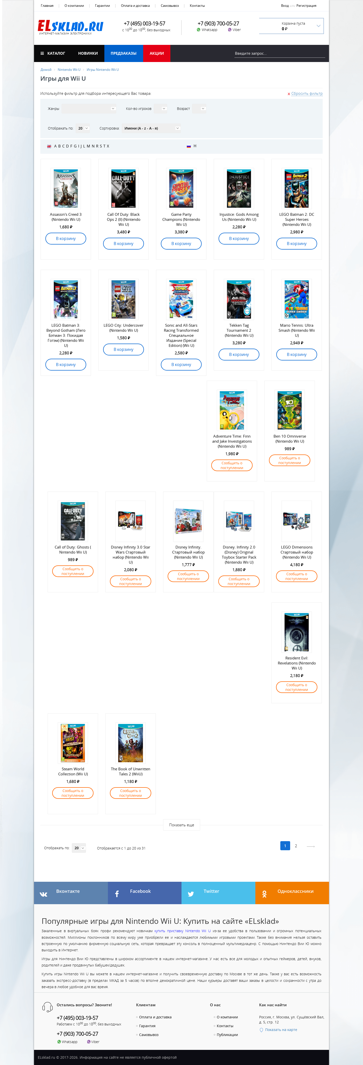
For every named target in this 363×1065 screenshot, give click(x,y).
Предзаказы (124, 53)
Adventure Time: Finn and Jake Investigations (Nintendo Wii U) (232, 441)
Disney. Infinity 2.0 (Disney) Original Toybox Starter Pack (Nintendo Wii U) (239, 554)
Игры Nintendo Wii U (103, 69)
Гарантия (147, 1025)
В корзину (66, 238)
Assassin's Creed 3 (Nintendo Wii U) (66, 217)
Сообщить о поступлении (232, 465)
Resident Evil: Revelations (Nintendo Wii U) (297, 663)
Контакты (197, 5)
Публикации (227, 1034)
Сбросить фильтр (307, 93)
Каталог (53, 53)
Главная (47, 5)
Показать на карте (278, 1029)
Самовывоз (170, 5)
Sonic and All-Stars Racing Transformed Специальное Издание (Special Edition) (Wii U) (181, 335)
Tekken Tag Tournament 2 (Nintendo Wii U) (239, 330)
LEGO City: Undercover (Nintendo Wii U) (123, 328)
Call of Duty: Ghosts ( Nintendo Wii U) (73, 549)
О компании (74, 5)
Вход (285, 5)
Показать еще (181, 824)
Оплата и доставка (135, 5)
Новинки (88, 53)
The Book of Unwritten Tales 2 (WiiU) (130, 771)
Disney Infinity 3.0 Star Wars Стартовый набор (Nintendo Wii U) (130, 554)
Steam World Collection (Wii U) (73, 771)
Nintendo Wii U (69, 69)
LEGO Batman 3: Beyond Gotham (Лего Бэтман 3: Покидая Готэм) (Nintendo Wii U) (65, 335)
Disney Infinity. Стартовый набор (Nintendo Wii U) (188, 552)
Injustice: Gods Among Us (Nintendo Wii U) (239, 217)
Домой (46, 69)
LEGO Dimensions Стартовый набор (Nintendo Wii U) (297, 552)
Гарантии (102, 5)
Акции (157, 53)
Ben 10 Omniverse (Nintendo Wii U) (290, 439)
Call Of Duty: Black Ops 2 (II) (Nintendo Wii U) (123, 219)
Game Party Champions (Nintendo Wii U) (181, 219)
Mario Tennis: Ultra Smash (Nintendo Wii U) (297, 330)
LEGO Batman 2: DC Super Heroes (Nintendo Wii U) (296, 219)
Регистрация (306, 5)
